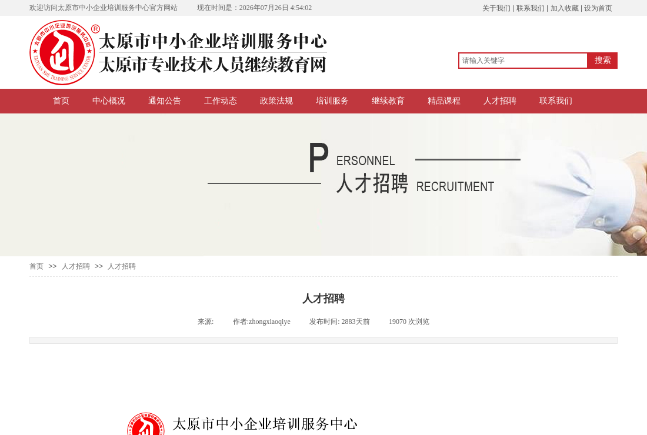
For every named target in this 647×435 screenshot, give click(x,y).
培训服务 (332, 100)
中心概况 (108, 100)
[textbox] (523, 60)
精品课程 (444, 100)
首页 (61, 100)
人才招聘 (499, 100)
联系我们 (555, 100)
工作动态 (220, 100)
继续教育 (388, 100)
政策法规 (276, 100)
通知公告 (164, 100)
